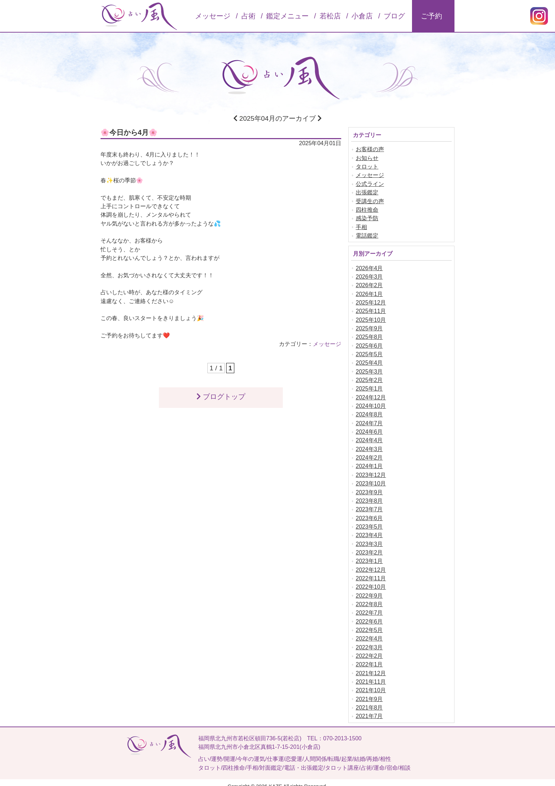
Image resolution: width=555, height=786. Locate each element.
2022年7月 (369, 607)
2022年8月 (369, 598)
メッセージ (327, 341)
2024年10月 (371, 403)
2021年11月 (371, 675)
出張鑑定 (367, 192)
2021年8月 (369, 700)
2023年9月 (369, 488)
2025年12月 (371, 301)
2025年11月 (371, 309)
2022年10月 (371, 581)
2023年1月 (369, 556)
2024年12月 (371, 394)
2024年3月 (369, 445)
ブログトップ (220, 394)
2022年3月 (369, 641)
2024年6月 (369, 428)
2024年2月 (369, 454)
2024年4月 (369, 437)
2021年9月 (369, 692)
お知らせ (367, 158)
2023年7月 (369, 505)
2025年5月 (369, 352)
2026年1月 (369, 292)
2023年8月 (369, 496)
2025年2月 (369, 377)
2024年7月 (369, 420)
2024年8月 (369, 411)
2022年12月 (371, 564)
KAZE (275, 778)
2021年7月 (369, 709)
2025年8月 (369, 335)
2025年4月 (369, 360)
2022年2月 (369, 649)
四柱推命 (367, 209)
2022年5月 (369, 624)
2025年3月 (369, 369)
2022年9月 (369, 590)
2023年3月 (369, 539)
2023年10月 (371, 479)
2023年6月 (369, 513)
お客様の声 (370, 150)
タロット (367, 167)
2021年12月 (371, 666)
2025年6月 (369, 343)
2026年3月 (369, 275)
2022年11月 (371, 573)
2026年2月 (369, 284)
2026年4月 (369, 267)
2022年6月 (369, 615)
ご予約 (431, 16)
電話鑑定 (367, 235)
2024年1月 (369, 462)
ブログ (394, 16)
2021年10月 (371, 683)
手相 (361, 226)
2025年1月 (369, 386)
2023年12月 (371, 471)
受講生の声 (370, 201)
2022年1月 (369, 658)
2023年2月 (369, 547)
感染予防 (367, 218)
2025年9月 (369, 326)
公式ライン (370, 184)
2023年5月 (369, 522)
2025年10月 (371, 318)
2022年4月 (369, 632)
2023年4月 (369, 530)
